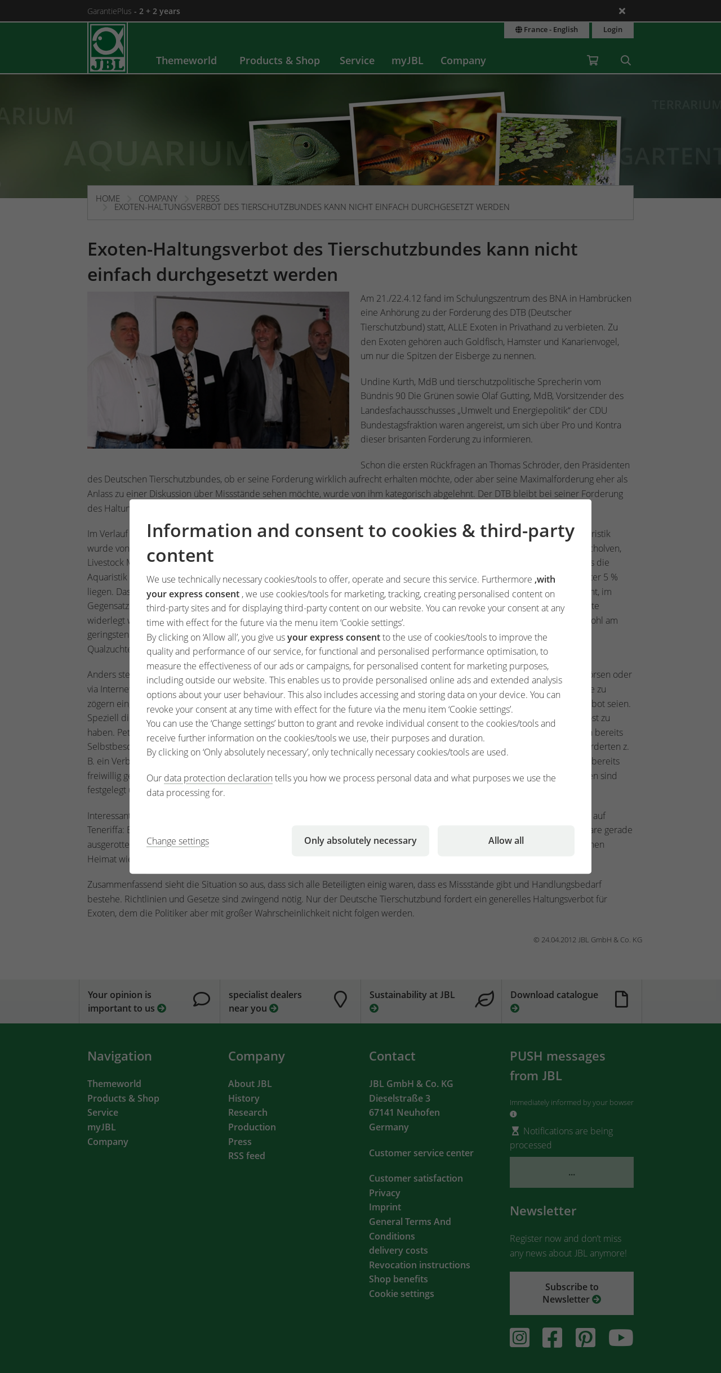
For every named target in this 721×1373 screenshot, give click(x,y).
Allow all (506, 840)
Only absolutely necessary (360, 840)
